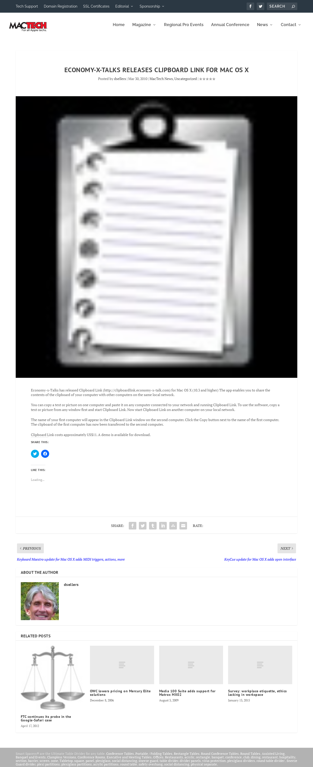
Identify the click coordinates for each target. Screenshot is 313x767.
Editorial (122, 6)
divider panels (190, 764)
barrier (33, 764)
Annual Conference (230, 28)
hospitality (287, 760)
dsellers (120, 82)
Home (119, 28)
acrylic (189, 760)
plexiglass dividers (241, 764)
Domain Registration (60, 6)
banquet (218, 760)
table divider (169, 764)
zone (54, 764)
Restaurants (174, 760)
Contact (288, 28)
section (21, 764)
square (79, 764)
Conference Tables (120, 757)
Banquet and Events (31, 760)
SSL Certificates (96, 6)
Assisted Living (273, 757)
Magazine (141, 28)
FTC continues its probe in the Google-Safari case (46, 722)
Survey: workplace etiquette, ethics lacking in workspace (257, 696)
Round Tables (250, 757)
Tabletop (66, 764)
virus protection (214, 764)
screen (44, 764)
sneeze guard (148, 764)
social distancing (124, 764)
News (262, 28)
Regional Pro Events (184, 28)
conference (233, 760)
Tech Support (27, 6)
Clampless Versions (61, 760)
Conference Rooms (91, 760)
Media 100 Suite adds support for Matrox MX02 (187, 696)
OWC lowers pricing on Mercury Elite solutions (120, 696)
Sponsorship (150, 6)
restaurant (270, 760)
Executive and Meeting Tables (129, 760)
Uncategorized (185, 82)
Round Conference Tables (220, 757)
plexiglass (103, 764)
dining (256, 760)
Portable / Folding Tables (153, 757)
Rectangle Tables (186, 757)
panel (90, 764)
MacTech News (161, 82)
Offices (158, 760)
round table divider (270, 764)
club (246, 760)
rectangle (203, 760)
